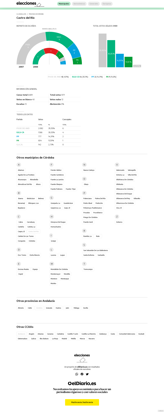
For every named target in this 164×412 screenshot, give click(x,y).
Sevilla (85, 308)
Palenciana (87, 198)
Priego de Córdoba (90, 217)
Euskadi (141, 334)
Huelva (58, 308)
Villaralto (137, 198)
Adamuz (21, 170)
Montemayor (55, 274)
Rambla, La (87, 236)
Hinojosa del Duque (58, 222)
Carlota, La (31, 227)
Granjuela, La (55, 203)
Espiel (21, 274)
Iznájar (53, 241)
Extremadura (22, 339)
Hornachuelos (56, 227)
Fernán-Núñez (56, 170)
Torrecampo (88, 269)
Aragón (31, 334)
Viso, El (119, 208)
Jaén (67, 308)
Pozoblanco (97, 213)
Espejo (35, 269)
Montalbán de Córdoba (59, 269)
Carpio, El (21, 231)
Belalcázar (31, 198)
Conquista (21, 241)
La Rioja (55, 339)
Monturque (65, 279)
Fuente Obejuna (56, 184)
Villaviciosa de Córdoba (125, 203)
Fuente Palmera (56, 189)
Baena (20, 198)
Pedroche (99, 203)
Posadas (86, 213)
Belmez (41, 198)
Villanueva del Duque (124, 194)
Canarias (50, 334)
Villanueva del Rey (123, 198)
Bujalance (21, 208)
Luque (62, 255)
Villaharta (119, 184)
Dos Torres (22, 255)
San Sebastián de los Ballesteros (95, 250)
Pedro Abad (87, 203)
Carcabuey (31, 222)
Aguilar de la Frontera (26, 175)
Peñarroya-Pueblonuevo (92, 208)
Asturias (41, 334)
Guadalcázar (68, 203)
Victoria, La (120, 175)
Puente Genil (88, 222)
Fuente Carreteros (57, 175)
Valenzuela (120, 170)
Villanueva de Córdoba (124, 189)
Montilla (67, 274)
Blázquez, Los (33, 203)
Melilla (73, 339)
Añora (38, 184)
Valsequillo (132, 170)
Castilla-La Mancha (89, 334)
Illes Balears (44, 339)
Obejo (86, 184)
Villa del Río (132, 175)
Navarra (92, 339)
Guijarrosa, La (56, 208)
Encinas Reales (23, 269)
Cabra (21, 222)
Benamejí (21, 203)
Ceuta (113, 334)
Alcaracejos (22, 180)
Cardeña (21, 227)
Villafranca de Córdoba (124, 180)
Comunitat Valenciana (127, 334)
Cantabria (60, 334)
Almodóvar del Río (25, 184)
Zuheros (119, 222)
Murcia (82, 339)
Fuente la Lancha (57, 180)
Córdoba (32, 241)
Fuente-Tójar (71, 189)
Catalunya (102, 334)
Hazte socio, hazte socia (82, 402)
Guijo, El (67, 208)
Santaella (101, 255)
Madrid (64, 339)
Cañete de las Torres (26, 236)
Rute (98, 236)
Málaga (76, 308)
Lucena (53, 255)
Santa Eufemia (88, 255)
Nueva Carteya (88, 170)
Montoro (54, 279)
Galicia (33, 339)
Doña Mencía (35, 255)
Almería (21, 308)
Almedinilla (34, 180)
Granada (49, 308)
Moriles (53, 283)
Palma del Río (100, 198)
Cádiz (30, 308)
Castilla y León (72, 334)
